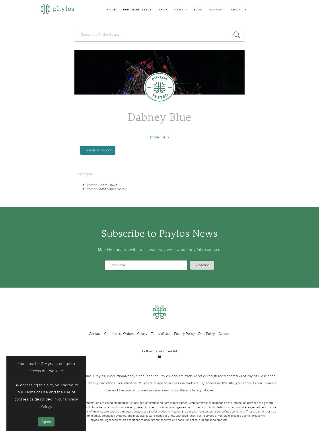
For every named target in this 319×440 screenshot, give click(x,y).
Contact (95, 333)
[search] (159, 34)
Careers (224, 333)
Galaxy (142, 333)
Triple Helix (159, 137)
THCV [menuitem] (163, 9)
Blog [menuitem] (198, 9)
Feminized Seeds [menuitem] (137, 9)
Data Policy (206, 333)
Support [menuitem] (216, 9)
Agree (46, 422)
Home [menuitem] (111, 9)
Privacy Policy (184, 333)
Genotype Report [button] (98, 150)
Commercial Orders (119, 333)
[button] (202, 265)
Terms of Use (36, 392)
